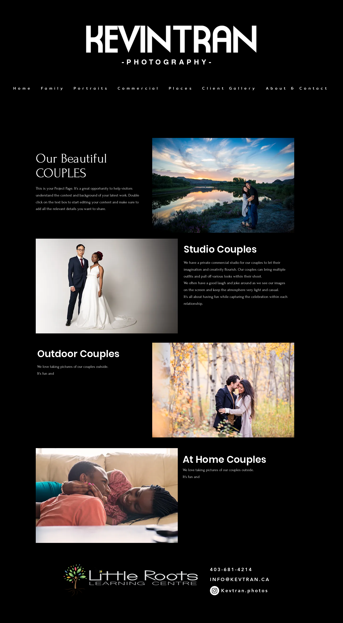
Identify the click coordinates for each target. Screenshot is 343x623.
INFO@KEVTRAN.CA (240, 579)
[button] (91, 88)
